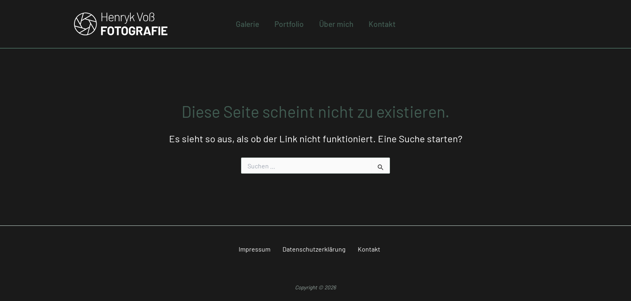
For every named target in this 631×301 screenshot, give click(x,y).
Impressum (254, 249)
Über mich (336, 24)
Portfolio (289, 24)
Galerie (247, 24)
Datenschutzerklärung (314, 249)
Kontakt (382, 24)
